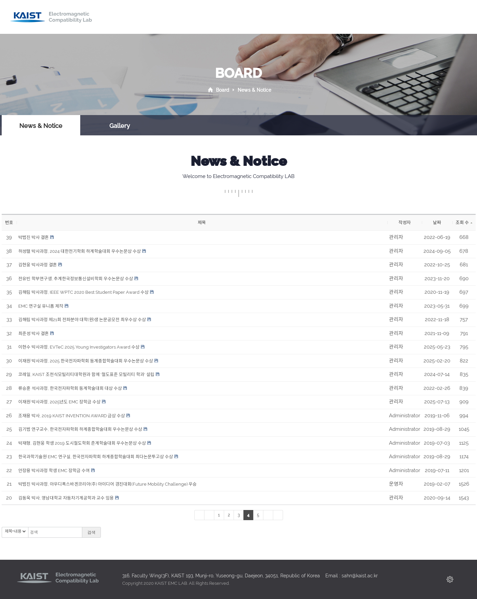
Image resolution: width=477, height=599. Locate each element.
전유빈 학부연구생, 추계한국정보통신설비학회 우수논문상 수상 (75, 278)
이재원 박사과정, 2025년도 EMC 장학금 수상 (59, 401)
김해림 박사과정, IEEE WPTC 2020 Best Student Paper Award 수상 (83, 292)
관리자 (396, 237)
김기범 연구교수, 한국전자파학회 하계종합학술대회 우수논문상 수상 (80, 429)
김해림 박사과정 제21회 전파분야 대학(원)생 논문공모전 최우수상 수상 (82, 319)
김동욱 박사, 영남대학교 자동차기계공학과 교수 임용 (66, 498)
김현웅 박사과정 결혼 (37, 264)
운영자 (396, 484)
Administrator (404, 416)
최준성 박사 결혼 (33, 333)
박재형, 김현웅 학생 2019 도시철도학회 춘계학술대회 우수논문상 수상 (82, 443)
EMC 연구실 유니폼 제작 (40, 306)
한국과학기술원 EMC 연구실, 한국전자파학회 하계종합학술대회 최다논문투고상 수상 (95, 456)
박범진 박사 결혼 (33, 237)
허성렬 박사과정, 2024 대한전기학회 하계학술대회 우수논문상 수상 (79, 251)
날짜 (437, 222)
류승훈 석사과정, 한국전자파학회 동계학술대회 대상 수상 (70, 388)
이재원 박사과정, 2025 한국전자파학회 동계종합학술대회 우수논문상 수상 (85, 360)
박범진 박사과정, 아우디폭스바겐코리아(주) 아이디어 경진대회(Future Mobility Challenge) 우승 (107, 484)
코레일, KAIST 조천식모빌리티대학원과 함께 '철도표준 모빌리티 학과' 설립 (86, 374)
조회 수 (464, 222)
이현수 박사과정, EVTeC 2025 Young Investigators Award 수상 (78, 347)
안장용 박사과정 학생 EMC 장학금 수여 (54, 470)
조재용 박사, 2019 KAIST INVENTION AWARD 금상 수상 (71, 415)
